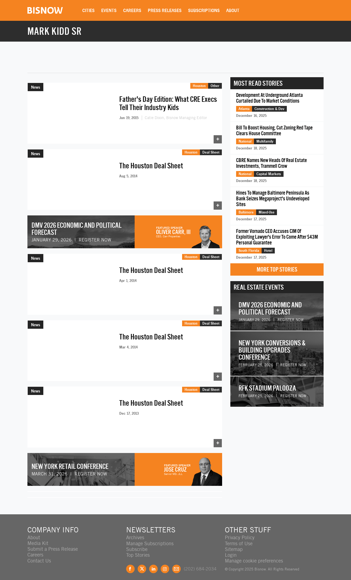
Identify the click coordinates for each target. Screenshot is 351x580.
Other (215, 85)
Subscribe (137, 544)
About (233, 10)
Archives (135, 532)
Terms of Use (239, 538)
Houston (199, 85)
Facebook (130, 563)
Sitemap (234, 544)
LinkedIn (153, 563)
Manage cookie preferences (254, 555)
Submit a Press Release (52, 544)
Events (109, 10)
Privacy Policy (239, 532)
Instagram (165, 563)
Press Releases (165, 10)
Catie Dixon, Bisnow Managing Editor (176, 118)
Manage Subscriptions (150, 538)
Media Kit (37, 538)
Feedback (176, 563)
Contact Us (39, 555)
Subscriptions (204, 10)
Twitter (142, 563)
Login (231, 549)
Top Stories (138, 549)
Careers (132, 10)
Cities (89, 10)
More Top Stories (277, 269)
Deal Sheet (210, 151)
